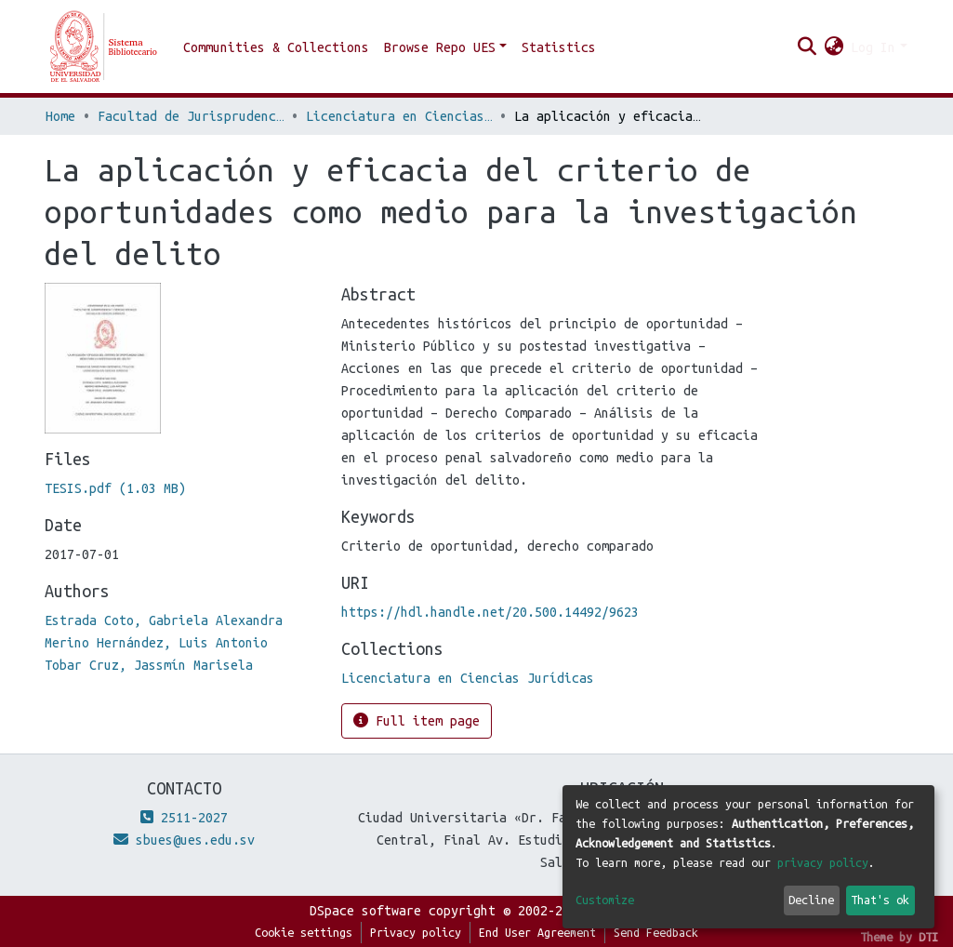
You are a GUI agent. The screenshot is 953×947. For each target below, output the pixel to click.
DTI (928, 936)
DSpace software (365, 910)
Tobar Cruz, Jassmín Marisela (149, 665)
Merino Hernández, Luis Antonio (156, 642)
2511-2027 (184, 817)
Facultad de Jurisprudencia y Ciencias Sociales (191, 116)
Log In (873, 47)
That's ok (880, 899)
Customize (605, 899)
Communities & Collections (276, 47)
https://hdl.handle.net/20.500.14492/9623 (490, 612)
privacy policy (822, 862)
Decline (811, 899)
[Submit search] (806, 47)
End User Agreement (537, 932)
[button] (833, 47)
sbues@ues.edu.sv (184, 840)
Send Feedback (656, 932)
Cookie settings (303, 932)
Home (60, 116)
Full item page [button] (416, 720)
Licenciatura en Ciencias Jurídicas (399, 116)
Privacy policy (415, 932)
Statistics (559, 47)
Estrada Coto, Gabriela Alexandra (164, 620)
